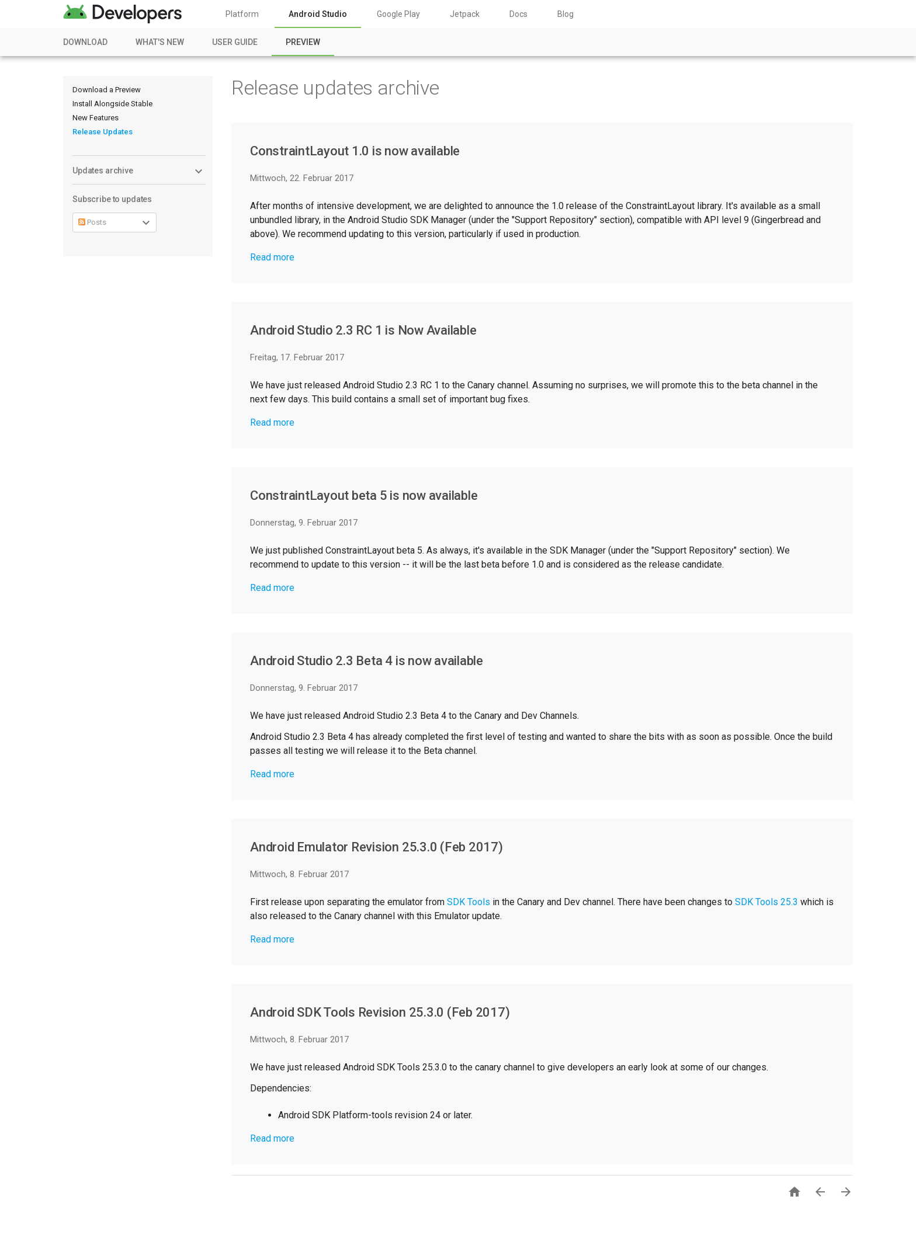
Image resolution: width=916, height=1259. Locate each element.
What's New (160, 42)
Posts (92, 222)
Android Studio (318, 14)
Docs (518, 14)
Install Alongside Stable (112, 103)
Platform (242, 14)
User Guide (235, 42)
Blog (565, 14)
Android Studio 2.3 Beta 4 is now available (366, 660)
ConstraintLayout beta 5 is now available (363, 495)
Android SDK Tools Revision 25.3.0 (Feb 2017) (379, 1012)
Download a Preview (106, 89)
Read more (272, 257)
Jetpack (465, 14)
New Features (95, 117)
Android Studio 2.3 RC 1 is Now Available (363, 330)
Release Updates (102, 131)
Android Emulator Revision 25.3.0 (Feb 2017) (376, 847)
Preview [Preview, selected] (303, 42)
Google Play (398, 14)
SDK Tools (468, 901)
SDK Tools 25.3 (766, 901)
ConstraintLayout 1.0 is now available (355, 151)
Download (85, 42)
